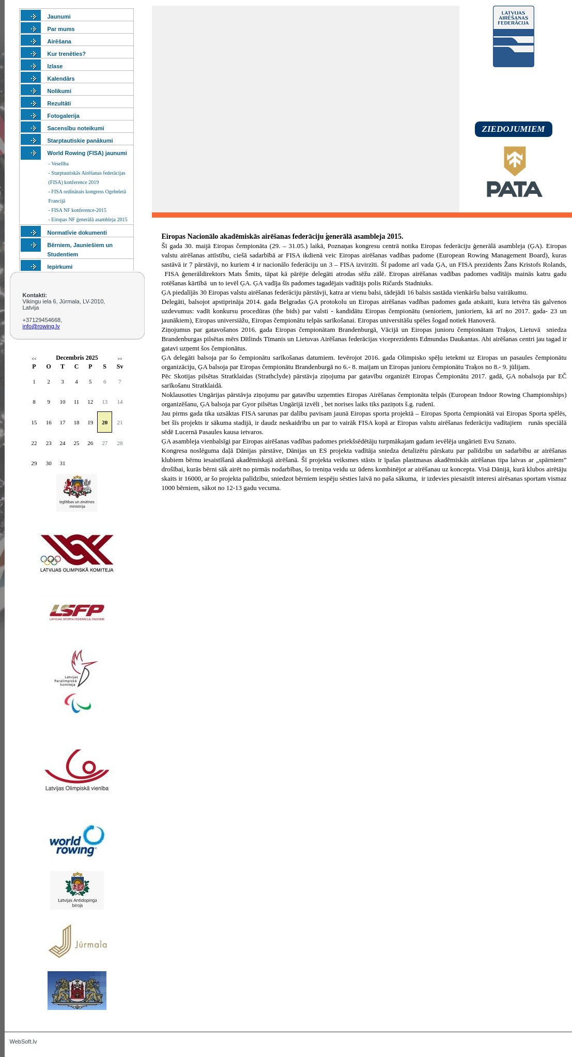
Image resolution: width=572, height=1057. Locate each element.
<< (34, 359)
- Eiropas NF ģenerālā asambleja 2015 (88, 219)
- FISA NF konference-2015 (77, 210)
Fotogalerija (64, 116)
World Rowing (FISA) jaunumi (87, 153)
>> (120, 359)
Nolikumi (59, 91)
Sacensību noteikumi (76, 128)
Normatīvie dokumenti (77, 232)
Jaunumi (59, 16)
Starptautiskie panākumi (80, 140)
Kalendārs (61, 78)
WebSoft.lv (23, 1041)
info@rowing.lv (41, 326)
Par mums (61, 29)
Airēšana (59, 41)
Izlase (55, 66)
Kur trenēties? (67, 54)
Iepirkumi (60, 267)
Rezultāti (59, 103)
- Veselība (59, 163)
